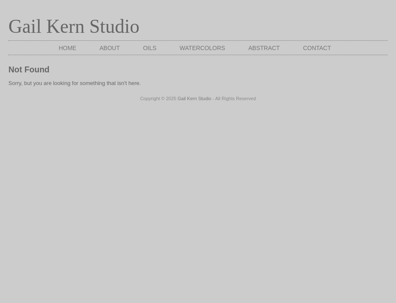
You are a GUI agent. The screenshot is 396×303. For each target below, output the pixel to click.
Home (67, 48)
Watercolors (202, 48)
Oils (149, 48)
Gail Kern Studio (73, 26)
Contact (317, 48)
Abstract (264, 48)
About (109, 48)
